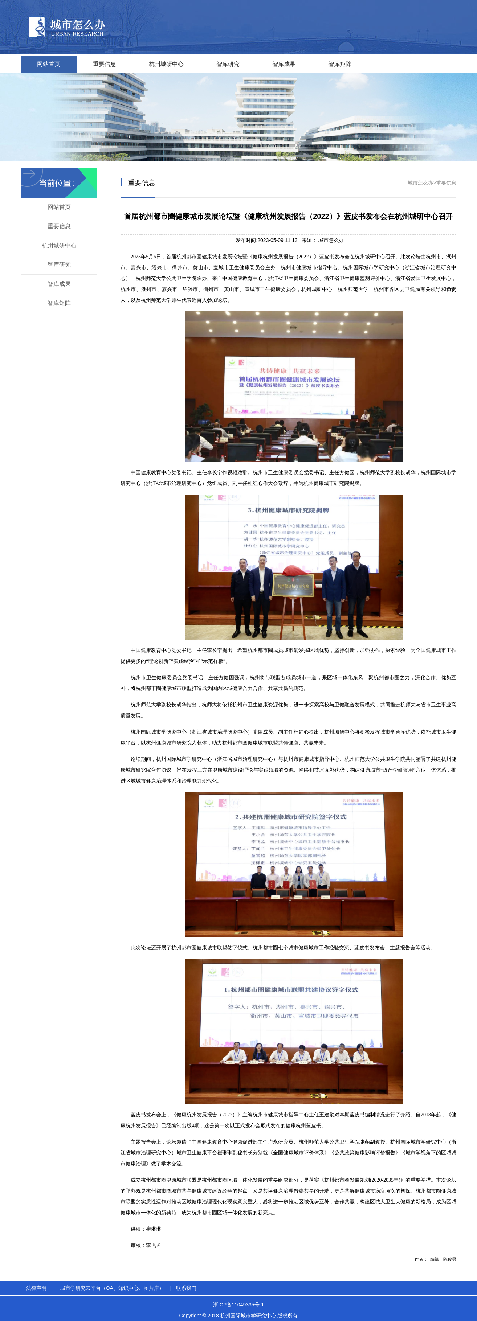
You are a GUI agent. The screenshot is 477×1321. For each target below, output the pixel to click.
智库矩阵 (339, 64)
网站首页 (48, 64)
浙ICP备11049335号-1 (238, 1305)
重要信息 (104, 64)
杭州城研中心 (166, 64)
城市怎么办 (420, 183)
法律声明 (36, 1288)
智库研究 (228, 64)
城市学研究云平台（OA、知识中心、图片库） (112, 1288)
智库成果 (283, 64)
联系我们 (186, 1288)
